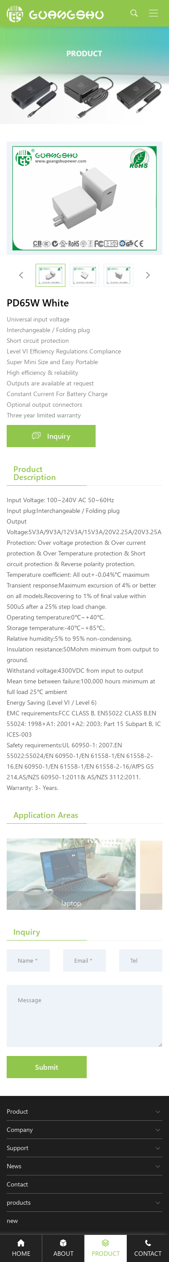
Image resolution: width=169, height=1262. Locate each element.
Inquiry (51, 436)
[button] (147, 275)
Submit (46, 1067)
